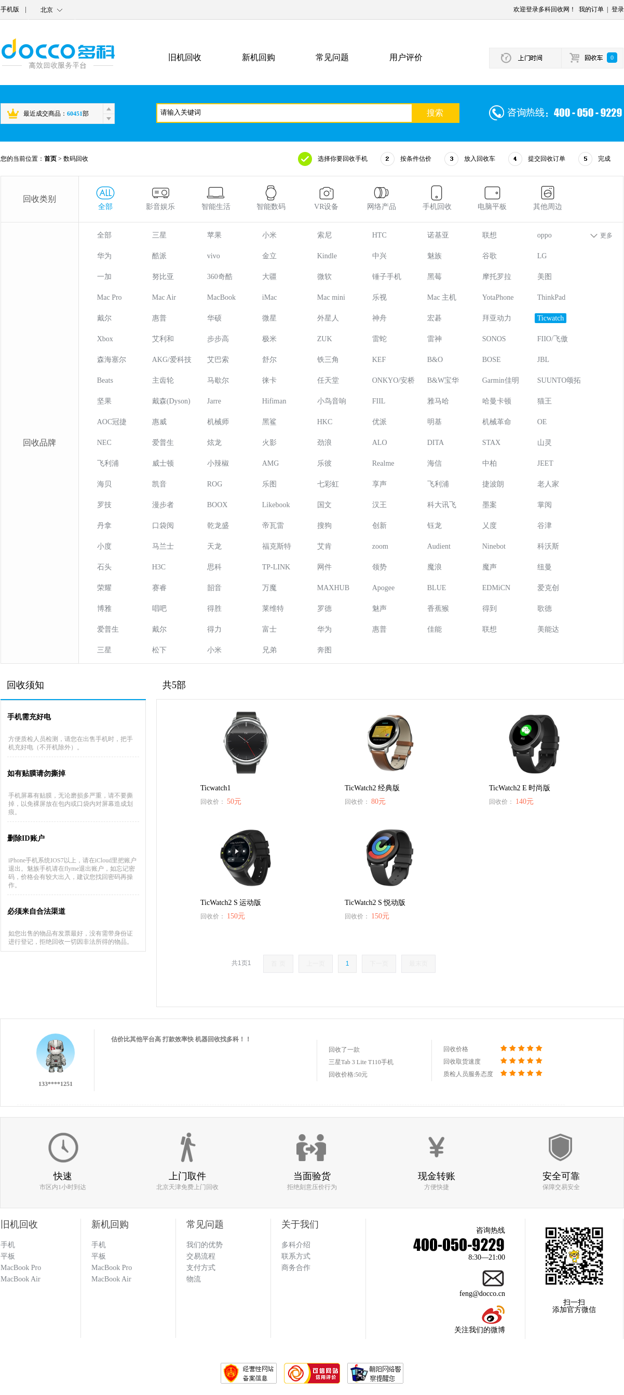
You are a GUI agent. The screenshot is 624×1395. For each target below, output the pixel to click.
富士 (269, 629)
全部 (104, 235)
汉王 (379, 505)
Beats (105, 380)
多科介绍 (295, 1245)
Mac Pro (109, 297)
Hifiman (274, 401)
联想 (489, 235)
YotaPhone (498, 297)
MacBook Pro (111, 1268)
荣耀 (104, 588)
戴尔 (104, 318)
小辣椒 (218, 463)
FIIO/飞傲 (552, 339)
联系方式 (295, 1256)
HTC (379, 235)
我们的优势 (204, 1245)
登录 (618, 9)
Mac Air (164, 297)
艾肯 (324, 546)
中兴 (379, 256)
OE (542, 422)
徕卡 (269, 380)
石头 (104, 567)
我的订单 (591, 9)
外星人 (328, 318)
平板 (98, 1256)
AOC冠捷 (112, 422)
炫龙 (214, 443)
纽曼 (544, 567)
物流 (193, 1279)
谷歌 (489, 256)
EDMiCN (496, 588)
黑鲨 (269, 422)
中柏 (489, 463)
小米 (269, 235)
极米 (269, 339)
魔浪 (434, 567)
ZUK (324, 339)
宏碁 (434, 318)
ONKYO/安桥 (393, 380)
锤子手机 (386, 277)
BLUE (436, 588)
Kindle (327, 256)
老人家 (548, 484)
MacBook (221, 297)
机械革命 (496, 422)
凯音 (159, 484)
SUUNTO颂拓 (559, 380)
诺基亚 (438, 235)
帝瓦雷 (273, 525)
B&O (435, 360)
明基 (434, 422)
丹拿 (104, 525)
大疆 (269, 277)
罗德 (324, 608)
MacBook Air (111, 1279)
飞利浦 (108, 463)
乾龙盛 (218, 525)
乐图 (269, 484)
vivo (213, 256)
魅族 (434, 256)
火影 (269, 443)
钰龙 (434, 525)
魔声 (489, 567)
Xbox (105, 339)
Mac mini (331, 297)
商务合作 (295, 1268)
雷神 (434, 339)
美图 (544, 277)
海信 (434, 463)
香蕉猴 (438, 608)
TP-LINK (276, 567)
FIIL (379, 401)
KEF (379, 360)
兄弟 (269, 650)
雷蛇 (379, 339)
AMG (270, 463)
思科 (214, 567)
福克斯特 (276, 546)
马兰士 (163, 546)
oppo (544, 235)
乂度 (489, 525)
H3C (159, 567)
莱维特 (273, 608)
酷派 (159, 256)
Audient (439, 546)
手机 (98, 1245)
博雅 (104, 608)
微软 (324, 277)
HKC (325, 422)
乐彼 (324, 463)
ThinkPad (551, 297)
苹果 (214, 235)
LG (542, 256)
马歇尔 (218, 380)
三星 (159, 235)
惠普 (159, 318)
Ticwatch (550, 318)
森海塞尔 (111, 360)
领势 (379, 567)
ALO (379, 443)
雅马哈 (438, 401)
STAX (491, 443)
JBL (543, 360)
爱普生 (163, 443)
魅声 (379, 608)
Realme (383, 463)
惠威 (159, 422)
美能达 (548, 629)
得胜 (214, 608)
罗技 (104, 505)
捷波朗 (493, 484)
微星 (269, 318)
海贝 (104, 484)
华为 (104, 256)
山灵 (544, 443)
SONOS (494, 339)
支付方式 (200, 1268)
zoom (380, 546)
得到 (489, 608)
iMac (269, 297)
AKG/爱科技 (172, 360)
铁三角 (328, 360)
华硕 (214, 318)
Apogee (383, 588)
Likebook (276, 505)
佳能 (434, 629)
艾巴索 (218, 360)
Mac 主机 (441, 297)
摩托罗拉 (496, 277)
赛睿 (159, 588)
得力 (214, 629)
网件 (324, 567)
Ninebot (494, 546)
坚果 (104, 401)
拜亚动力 (496, 318)
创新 (379, 525)
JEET (545, 463)
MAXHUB (333, 588)
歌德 (544, 608)
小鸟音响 (331, 401)
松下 (159, 650)
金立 (269, 256)
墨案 (489, 505)
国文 (324, 505)
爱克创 (548, 588)
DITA (435, 443)
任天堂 (328, 380)
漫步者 (163, 505)
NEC (104, 443)
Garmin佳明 (500, 380)
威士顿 (163, 463)
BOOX (217, 505)
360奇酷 (220, 277)
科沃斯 (548, 546)
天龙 (214, 546)
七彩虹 (328, 484)
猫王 (544, 401)
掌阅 (544, 505)
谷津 (544, 525)
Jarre (214, 401)
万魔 (269, 588)
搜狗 (324, 525)
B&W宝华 (443, 380)
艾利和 (163, 339)
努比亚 (163, 277)
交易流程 (200, 1256)
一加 (104, 277)
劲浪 (324, 443)
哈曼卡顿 (496, 401)
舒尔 (269, 360)
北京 (46, 9)
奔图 (324, 650)
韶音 (214, 588)
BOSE (491, 360)
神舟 (379, 318)
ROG (215, 484)
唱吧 (159, 608)
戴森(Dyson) (171, 401)
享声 (379, 484)
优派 (379, 422)
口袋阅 (163, 525)
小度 (104, 546)
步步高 (218, 339)
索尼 (324, 235)
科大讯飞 (441, 505)
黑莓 (434, 277)
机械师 (218, 422)
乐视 (379, 297)
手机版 (10, 9)
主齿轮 (163, 380)
